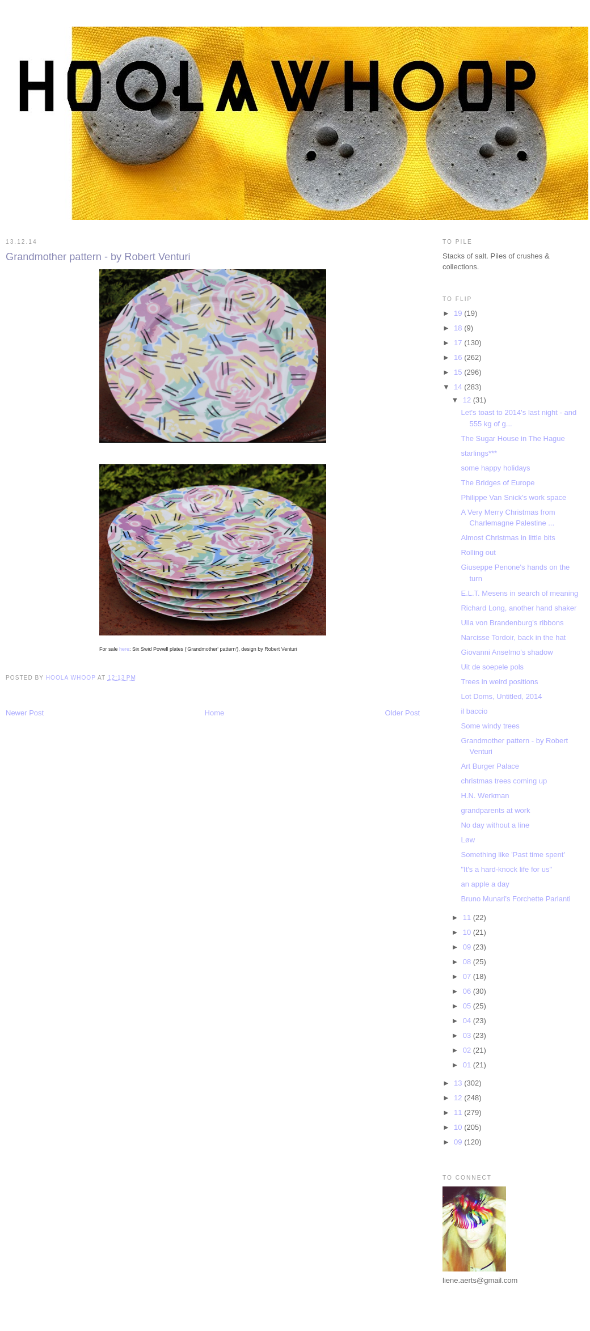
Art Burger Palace (490, 766)
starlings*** (479, 453)
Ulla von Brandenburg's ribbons (512, 622)
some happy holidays (495, 468)
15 (459, 372)
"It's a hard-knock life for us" (506, 869)
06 (468, 991)
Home (215, 713)
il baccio (474, 711)
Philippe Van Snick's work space (513, 497)
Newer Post (25, 713)
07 (468, 976)
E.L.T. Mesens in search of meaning (519, 593)
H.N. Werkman (485, 795)
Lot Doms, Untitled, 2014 (501, 696)
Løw (468, 840)
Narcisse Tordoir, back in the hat (513, 637)
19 (459, 313)
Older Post (402, 713)
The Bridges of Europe (497, 482)
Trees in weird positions (499, 681)
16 (459, 357)
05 (468, 1006)
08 (468, 961)
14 (459, 387)
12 (468, 400)
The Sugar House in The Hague (512, 438)
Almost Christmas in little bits (508, 537)
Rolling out (478, 552)
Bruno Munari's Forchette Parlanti (515, 899)
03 (468, 1035)
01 (468, 1065)
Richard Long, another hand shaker (518, 608)
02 (468, 1050)
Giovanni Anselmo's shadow (507, 652)
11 (468, 917)
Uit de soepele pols (492, 667)
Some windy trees (490, 726)
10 (468, 932)
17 (459, 342)
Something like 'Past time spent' (512, 854)
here (124, 649)
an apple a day (485, 884)
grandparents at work (495, 810)
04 (468, 1020)
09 (468, 947)
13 (459, 1083)
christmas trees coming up (504, 781)
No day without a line (495, 825)
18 (459, 328)
